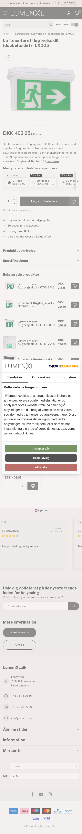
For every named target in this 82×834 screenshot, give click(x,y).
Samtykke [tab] (14, 377)
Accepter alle (40, 448)
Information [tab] (67, 377)
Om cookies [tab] (41, 377)
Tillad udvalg (41, 458)
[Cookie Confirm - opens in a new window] (63, 366)
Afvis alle (41, 467)
